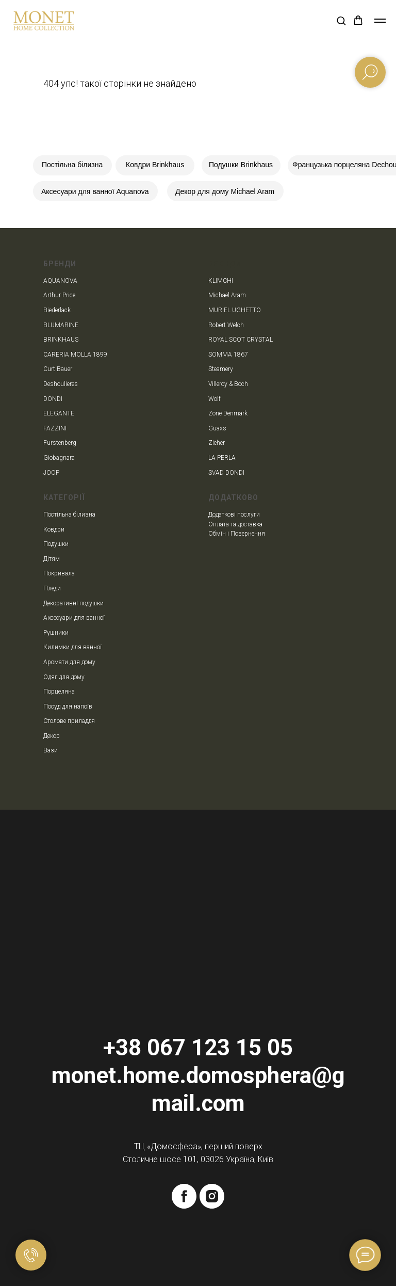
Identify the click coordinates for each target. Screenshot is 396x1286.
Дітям (51, 558)
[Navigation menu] (380, 21)
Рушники (56, 632)
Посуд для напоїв (67, 706)
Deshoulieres (60, 384)
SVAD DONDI (226, 472)
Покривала (59, 573)
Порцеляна (59, 691)
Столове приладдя (69, 721)
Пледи (52, 588)
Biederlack (57, 310)
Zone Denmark (228, 413)
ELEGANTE (58, 413)
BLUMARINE (60, 325)
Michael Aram (227, 295)
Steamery (220, 369)
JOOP (51, 472)
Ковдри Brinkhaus (155, 164)
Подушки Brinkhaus (241, 164)
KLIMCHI (220, 280)
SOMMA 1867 (228, 354)
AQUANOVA (60, 280)
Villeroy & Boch (228, 384)
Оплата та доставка (235, 524)
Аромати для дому (69, 662)
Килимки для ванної (72, 647)
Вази (50, 750)
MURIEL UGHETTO (234, 310)
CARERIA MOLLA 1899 (75, 354)
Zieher (216, 442)
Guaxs (217, 428)
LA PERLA (222, 457)
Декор (51, 736)
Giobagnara (59, 457)
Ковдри (53, 529)
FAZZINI (55, 428)
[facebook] (184, 1196)
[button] (341, 20)
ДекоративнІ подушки (73, 603)
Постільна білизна (72, 164)
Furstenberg (59, 442)
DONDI (52, 399)
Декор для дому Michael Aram (224, 191)
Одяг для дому (64, 677)
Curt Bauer (57, 369)
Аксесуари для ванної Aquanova (95, 191)
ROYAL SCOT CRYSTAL (240, 339)
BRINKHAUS (60, 339)
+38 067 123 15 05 (198, 1047)
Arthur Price (59, 295)
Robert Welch (226, 325)
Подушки (56, 544)
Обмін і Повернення (236, 533)
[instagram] (212, 1196)
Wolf (214, 399)
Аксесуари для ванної (74, 617)
